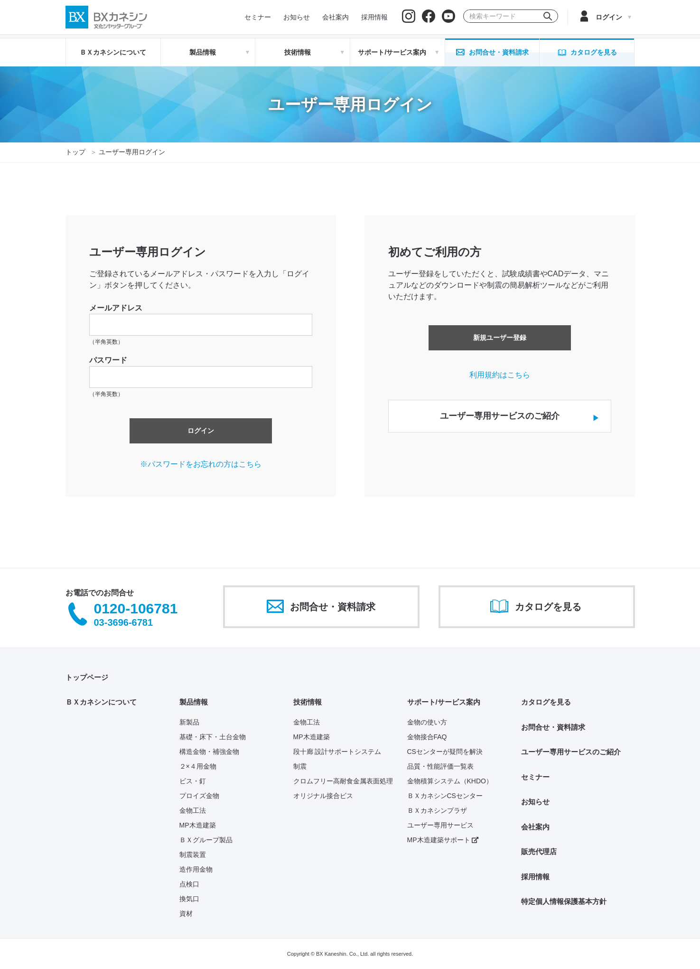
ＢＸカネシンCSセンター (445, 796)
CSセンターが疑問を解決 (445, 751)
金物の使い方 (427, 722)
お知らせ (535, 802)
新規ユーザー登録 (499, 337)
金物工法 (192, 810)
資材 (186, 913)
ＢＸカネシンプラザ (437, 810)
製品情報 (193, 702)
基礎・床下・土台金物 (212, 737)
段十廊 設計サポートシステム (337, 751)
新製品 (189, 722)
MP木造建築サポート (442, 840)
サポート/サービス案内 (443, 702)
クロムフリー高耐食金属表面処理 (343, 781)
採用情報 (535, 877)
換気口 (189, 899)
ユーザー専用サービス (440, 825)
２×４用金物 (197, 766)
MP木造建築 (197, 825)
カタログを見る (546, 702)
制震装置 (192, 854)
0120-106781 (136, 609)
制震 (300, 766)
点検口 (189, 884)
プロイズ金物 (199, 796)
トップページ (86, 677)
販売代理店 (539, 851)
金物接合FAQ (427, 737)
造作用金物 (196, 869)
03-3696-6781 (123, 622)
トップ (75, 152)
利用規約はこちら (499, 375)
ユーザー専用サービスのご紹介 (571, 752)
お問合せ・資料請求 (553, 727)
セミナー (535, 777)
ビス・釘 (192, 781)
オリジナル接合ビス (323, 796)
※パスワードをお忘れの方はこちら (200, 464)
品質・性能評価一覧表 (440, 766)
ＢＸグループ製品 (206, 840)
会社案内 (535, 827)
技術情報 (307, 702)
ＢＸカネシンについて (113, 52)
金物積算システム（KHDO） (450, 781)
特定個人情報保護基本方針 (564, 901)
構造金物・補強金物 (209, 751)
